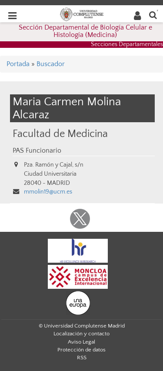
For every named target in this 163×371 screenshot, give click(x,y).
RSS (81, 357)
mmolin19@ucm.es (48, 191)
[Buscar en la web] (153, 14)
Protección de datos (81, 350)
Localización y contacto (81, 334)
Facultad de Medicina (60, 134)
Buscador (51, 64)
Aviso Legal (81, 342)
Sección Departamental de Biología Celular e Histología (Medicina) (85, 31)
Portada (18, 64)
